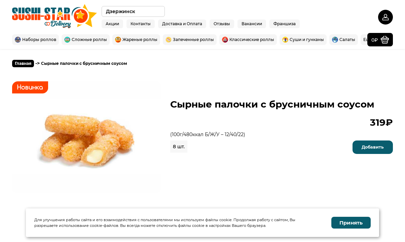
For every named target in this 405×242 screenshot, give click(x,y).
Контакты (141, 23)
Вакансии (252, 23)
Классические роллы (248, 40)
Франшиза (284, 23)
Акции (112, 23)
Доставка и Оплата (182, 23)
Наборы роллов (35, 40)
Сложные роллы (85, 40)
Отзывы (222, 23)
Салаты (343, 40)
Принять (351, 222)
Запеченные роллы (189, 40)
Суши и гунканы (303, 40)
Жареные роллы (136, 40)
